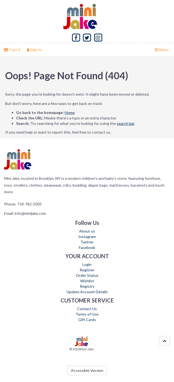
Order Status (87, 275)
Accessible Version (87, 370)
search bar (125, 123)
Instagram (87, 236)
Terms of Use (87, 314)
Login (87, 264)
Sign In (34, 49)
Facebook (87, 247)
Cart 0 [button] (11, 49)
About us (87, 231)
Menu (162, 49)
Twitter (87, 242)
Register (87, 270)
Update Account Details (87, 291)
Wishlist (87, 280)
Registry (87, 286)
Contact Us (87, 308)
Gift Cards (87, 319)
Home (70, 112)
